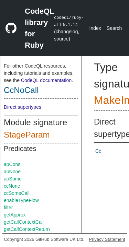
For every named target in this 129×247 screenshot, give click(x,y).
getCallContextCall (24, 222)
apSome (13, 178)
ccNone (12, 186)
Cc (98, 151)
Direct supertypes (22, 107)
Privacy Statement (107, 239)
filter (8, 207)
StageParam (27, 134)
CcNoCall (21, 90)
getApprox (15, 214)
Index (95, 28)
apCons (12, 164)
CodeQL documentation (46, 80)
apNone (12, 171)
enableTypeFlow (21, 200)
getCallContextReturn (27, 229)
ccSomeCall (17, 193)
